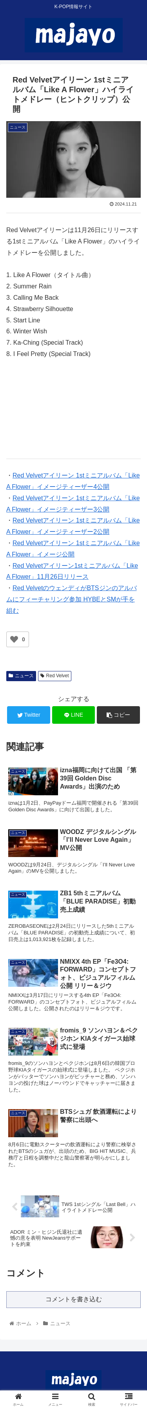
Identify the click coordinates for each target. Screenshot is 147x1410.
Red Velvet (54, 675)
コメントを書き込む (73, 1299)
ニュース (21, 675)
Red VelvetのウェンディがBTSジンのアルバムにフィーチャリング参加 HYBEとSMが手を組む (71, 599)
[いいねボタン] (14, 639)
